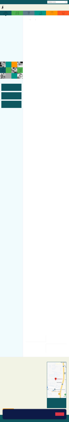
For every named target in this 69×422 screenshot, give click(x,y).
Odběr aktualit (31, 2)
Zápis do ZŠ (11, 36)
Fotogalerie (7, 50)
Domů (27, 20)
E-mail (24, 2)
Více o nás (7, 20)
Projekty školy (8, 29)
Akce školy (26, 7)
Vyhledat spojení (60, 400)
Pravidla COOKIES (28, 419)
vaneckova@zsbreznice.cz (37, 162)
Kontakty (64, 7)
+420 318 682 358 (32, 364)
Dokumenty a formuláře (47, 7)
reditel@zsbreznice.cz (35, 366)
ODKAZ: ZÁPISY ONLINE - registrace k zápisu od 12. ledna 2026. (44, 155)
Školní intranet (11, 2)
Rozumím (59, 414)
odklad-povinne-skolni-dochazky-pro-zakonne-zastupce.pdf (56, 340)
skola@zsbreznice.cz (35, 377)
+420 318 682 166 (38, 375)
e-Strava (19, 2)
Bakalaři (3, 2)
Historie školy (8, 57)
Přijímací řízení (9, 39)
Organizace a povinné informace (10, 24)
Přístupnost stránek (15, 419)
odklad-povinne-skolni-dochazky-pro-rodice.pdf (34, 338)
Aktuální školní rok (35, 7)
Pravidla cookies (44, 417)
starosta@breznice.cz (12, 406)
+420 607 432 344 (38, 374)
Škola (32, 20)
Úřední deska (57, 7)
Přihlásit (5, 419)
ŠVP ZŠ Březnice (9, 43)
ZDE (62, 223)
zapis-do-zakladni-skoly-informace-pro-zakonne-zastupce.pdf (35, 348)
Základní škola (8, 7)
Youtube (39, 2)
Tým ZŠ (6, 46)
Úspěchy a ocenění (10, 32)
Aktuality (20, 7)
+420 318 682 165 (39, 372)
